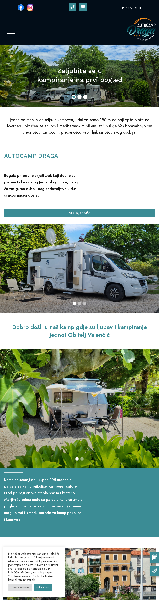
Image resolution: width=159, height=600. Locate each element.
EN (130, 8)
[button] (74, 97)
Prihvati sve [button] (42, 587)
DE (135, 8)
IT (140, 8)
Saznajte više (79, 213)
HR (124, 8)
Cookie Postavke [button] (20, 587)
